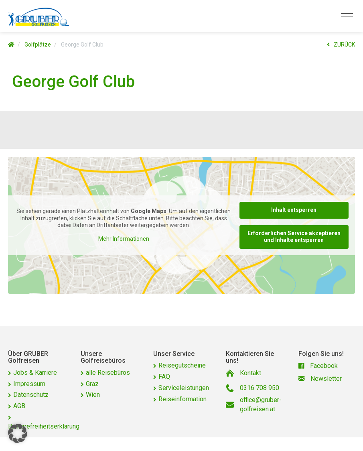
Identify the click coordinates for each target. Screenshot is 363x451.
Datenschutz (31, 394)
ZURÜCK (341, 44)
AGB (19, 406)
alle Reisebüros (108, 372)
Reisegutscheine (182, 365)
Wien (93, 394)
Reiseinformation (182, 399)
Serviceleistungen (183, 388)
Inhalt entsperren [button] (293, 210)
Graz (92, 384)
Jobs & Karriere (35, 372)
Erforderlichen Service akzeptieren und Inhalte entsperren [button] (294, 237)
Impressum (29, 384)
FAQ (164, 376)
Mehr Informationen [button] (123, 239)
